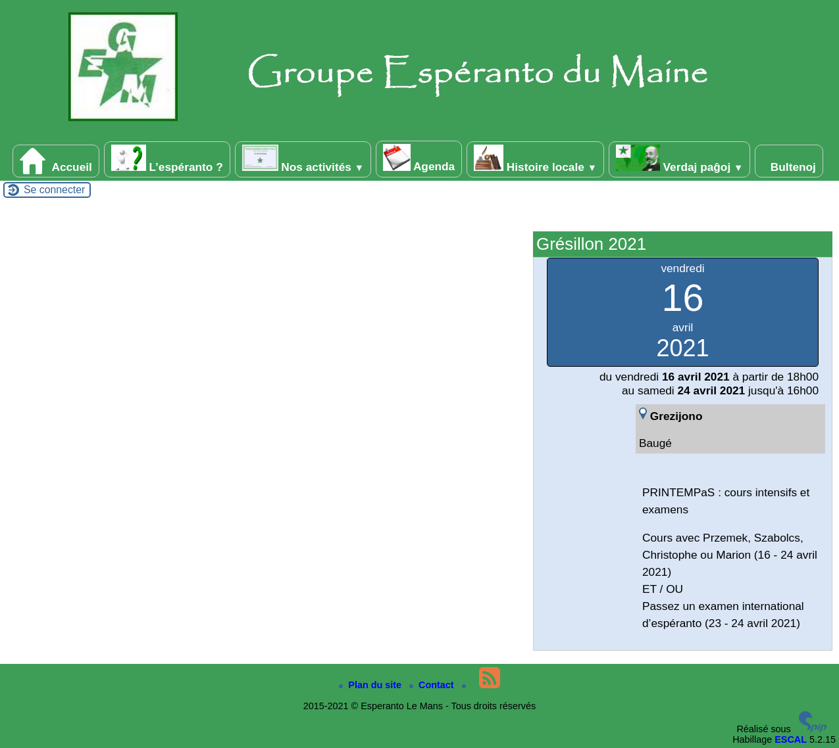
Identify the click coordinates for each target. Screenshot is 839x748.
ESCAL (791, 739)
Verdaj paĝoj (680, 159)
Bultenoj (789, 161)
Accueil (56, 161)
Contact (433, 685)
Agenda (419, 158)
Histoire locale (535, 159)
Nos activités (303, 159)
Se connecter (54, 189)
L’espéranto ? (167, 159)
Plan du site (371, 685)
